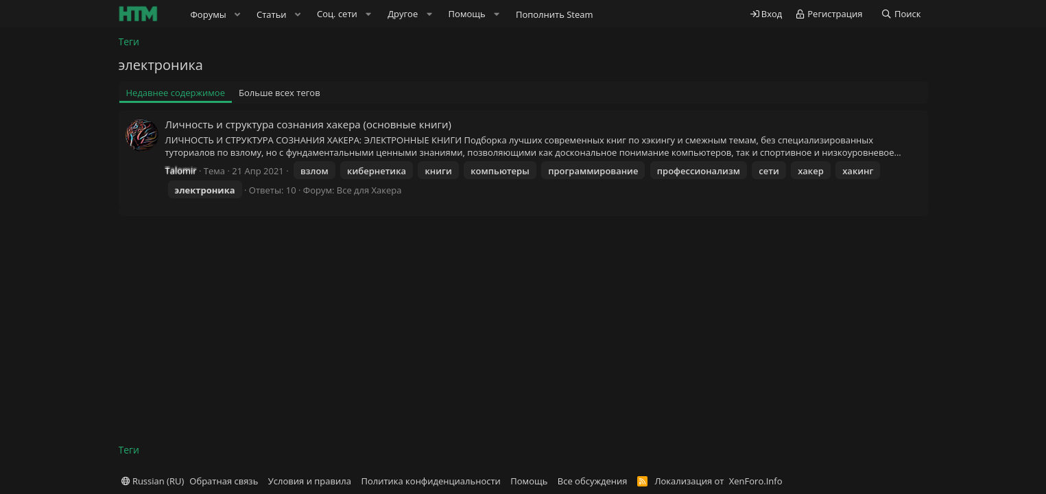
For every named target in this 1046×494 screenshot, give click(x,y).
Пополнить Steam (554, 14)
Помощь (528, 481)
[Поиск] (901, 14)
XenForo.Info (756, 481)
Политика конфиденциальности (430, 481)
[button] (237, 14)
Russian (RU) (153, 481)
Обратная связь (223, 481)
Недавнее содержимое (176, 92)
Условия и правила (309, 481)
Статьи (272, 14)
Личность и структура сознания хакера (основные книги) (308, 124)
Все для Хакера (369, 190)
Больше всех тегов (279, 92)
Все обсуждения (593, 481)
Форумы (208, 14)
